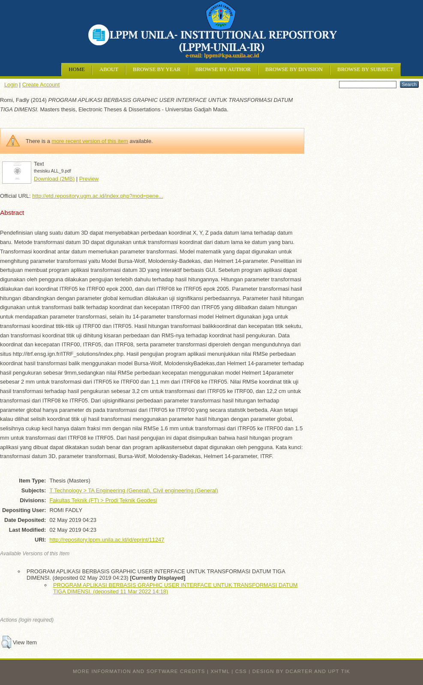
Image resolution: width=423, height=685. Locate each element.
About (108, 69)
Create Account (41, 84)
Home (77, 69)
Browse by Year (156, 69)
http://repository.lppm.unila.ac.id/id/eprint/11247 (106, 539)
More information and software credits (139, 671)
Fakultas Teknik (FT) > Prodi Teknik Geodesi (103, 500)
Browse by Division (294, 69)
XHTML (220, 671)
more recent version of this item (89, 141)
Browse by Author (223, 69)
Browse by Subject (365, 69)
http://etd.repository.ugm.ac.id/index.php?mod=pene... (97, 196)
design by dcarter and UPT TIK (301, 671)
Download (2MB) (54, 179)
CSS (241, 671)
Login (11, 84)
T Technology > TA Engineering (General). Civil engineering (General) (133, 490)
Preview (89, 179)
